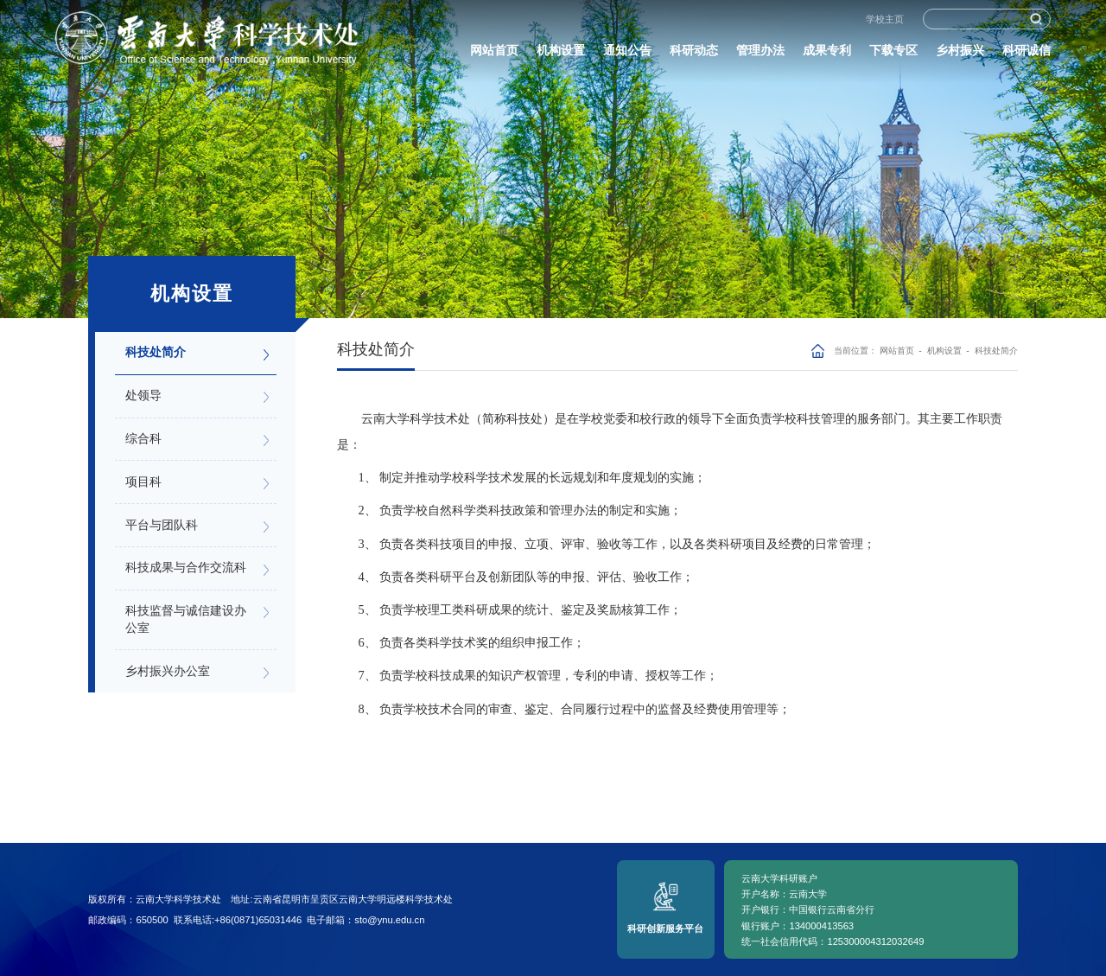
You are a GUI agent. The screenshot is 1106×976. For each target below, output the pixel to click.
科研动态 (694, 54)
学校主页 (885, 23)
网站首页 (494, 54)
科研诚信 (1026, 54)
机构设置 (561, 54)
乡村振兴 (960, 54)
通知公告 (627, 54)
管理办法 (760, 54)
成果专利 (827, 54)
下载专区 (893, 54)
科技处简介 (996, 350)
